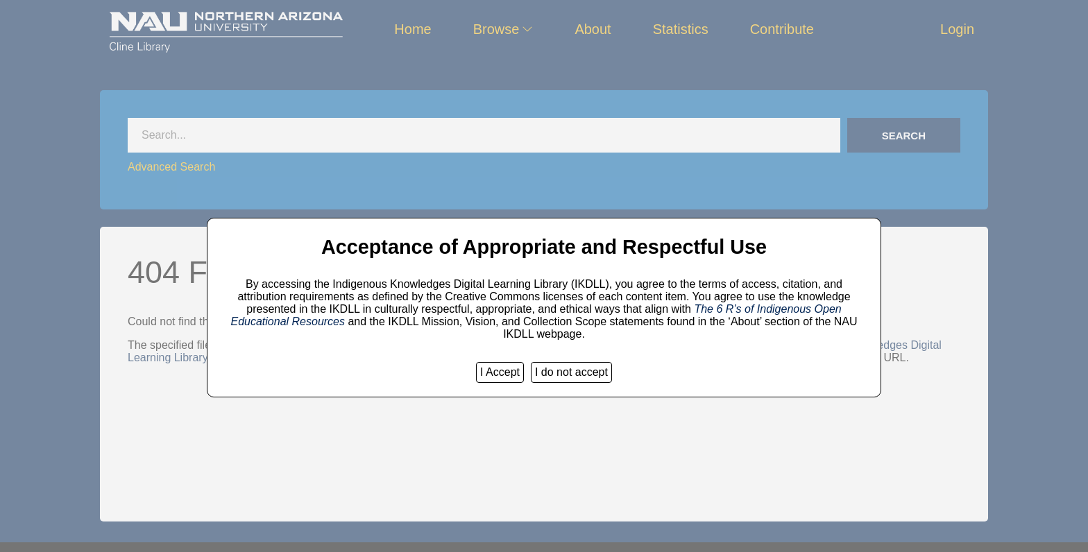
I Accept (500, 372)
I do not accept (571, 372)
